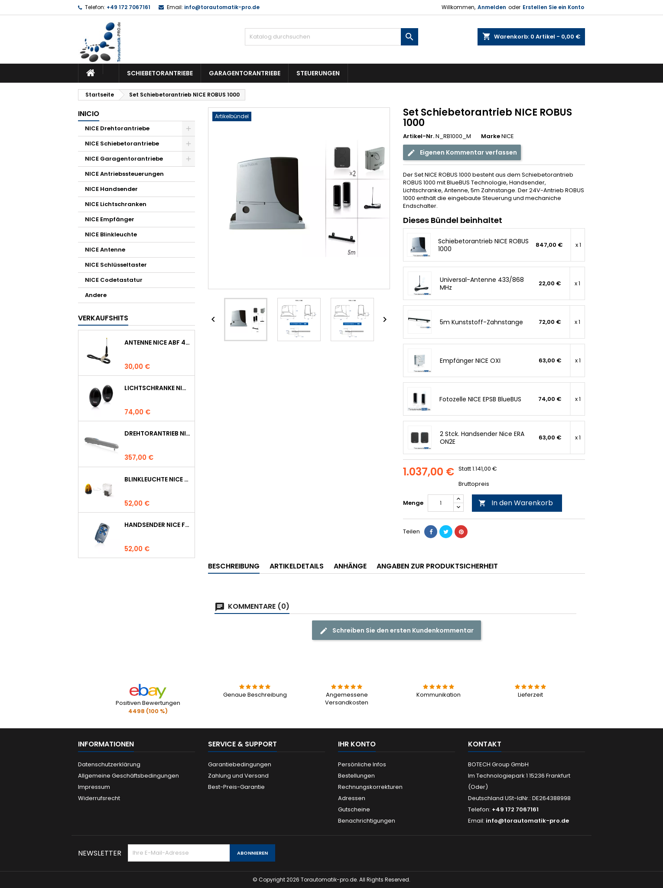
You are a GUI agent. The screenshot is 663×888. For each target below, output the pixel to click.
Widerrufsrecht (99, 798)
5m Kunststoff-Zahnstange (481, 322)
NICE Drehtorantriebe (117, 128)
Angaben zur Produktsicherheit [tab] (437, 566)
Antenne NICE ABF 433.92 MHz (157, 342)
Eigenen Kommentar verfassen (462, 152)
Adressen (351, 798)
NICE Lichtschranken (115, 204)
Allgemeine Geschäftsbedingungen (128, 776)
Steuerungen (318, 73)
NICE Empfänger (109, 219)
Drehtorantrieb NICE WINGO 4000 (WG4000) (157, 433)
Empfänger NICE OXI (470, 361)
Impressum (94, 787)
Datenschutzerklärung (109, 764)
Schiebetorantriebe (160, 73)
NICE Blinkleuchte (111, 234)
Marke (490, 136)
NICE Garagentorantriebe (124, 159)
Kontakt (484, 744)
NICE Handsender (111, 189)
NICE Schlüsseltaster (116, 265)
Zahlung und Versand (238, 776)
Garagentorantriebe (244, 73)
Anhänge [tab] (350, 566)
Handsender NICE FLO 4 (157, 524)
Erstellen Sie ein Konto (553, 7)
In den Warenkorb (515, 503)
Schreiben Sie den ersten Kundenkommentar (396, 630)
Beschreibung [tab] (234, 566)
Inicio (88, 114)
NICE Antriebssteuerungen (124, 174)
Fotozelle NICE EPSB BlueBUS (480, 399)
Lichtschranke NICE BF (157, 387)
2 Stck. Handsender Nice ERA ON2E (482, 438)
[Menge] (441, 503)
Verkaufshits (103, 318)
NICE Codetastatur (114, 280)
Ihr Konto (357, 744)
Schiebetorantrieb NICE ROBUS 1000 (483, 245)
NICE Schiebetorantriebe (122, 143)
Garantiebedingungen (239, 764)
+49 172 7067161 (128, 7)
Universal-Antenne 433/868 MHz (482, 283)
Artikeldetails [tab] (297, 566)
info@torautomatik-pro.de (222, 7)
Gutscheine (354, 809)
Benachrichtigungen (366, 821)
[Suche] (331, 36)
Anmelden (492, 7)
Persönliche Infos (362, 764)
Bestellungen (356, 776)
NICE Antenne (105, 249)
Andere (96, 295)
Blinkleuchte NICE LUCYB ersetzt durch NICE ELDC (157, 479)
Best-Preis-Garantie (236, 787)
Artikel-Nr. (418, 136)
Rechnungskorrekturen (370, 787)
